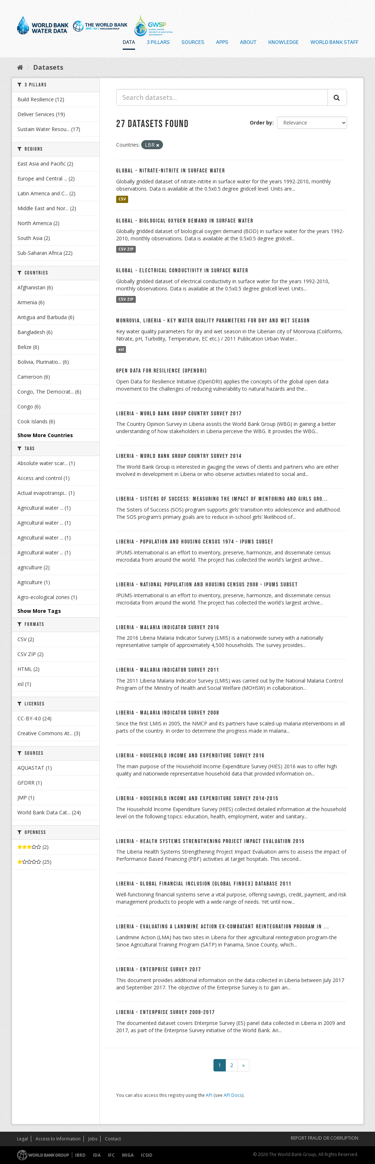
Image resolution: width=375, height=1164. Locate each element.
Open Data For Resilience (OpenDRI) (161, 370)
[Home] (20, 67)
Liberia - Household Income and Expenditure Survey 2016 (190, 755)
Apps (222, 42)
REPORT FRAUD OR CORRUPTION (324, 1138)
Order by (261, 122)
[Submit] (337, 97)
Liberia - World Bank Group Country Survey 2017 (179, 413)
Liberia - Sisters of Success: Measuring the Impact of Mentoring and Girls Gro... (222, 499)
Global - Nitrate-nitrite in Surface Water (170, 170)
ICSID (146, 1155)
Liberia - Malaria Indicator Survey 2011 (167, 670)
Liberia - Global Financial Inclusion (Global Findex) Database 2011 (204, 883)
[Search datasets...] (222, 97)
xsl (121, 349)
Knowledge (283, 42)
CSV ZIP (126, 249)
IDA (97, 1155)
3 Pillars (158, 42)
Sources (193, 42)
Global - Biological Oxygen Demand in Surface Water (184, 220)
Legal (22, 1139)
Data (129, 42)
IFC (111, 1155)
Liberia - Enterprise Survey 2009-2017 (165, 1012)
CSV (122, 199)
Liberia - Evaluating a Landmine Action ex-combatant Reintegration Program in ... (222, 926)
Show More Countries (45, 435)
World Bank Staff (334, 42)
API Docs (233, 1095)
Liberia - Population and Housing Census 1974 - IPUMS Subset (195, 541)
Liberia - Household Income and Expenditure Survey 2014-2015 (197, 798)
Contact (113, 1139)
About (248, 42)
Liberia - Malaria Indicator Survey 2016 (167, 627)
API (209, 1095)
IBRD (80, 1155)
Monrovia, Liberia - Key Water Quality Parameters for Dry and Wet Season (213, 320)
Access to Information (58, 1139)
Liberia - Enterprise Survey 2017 (158, 969)
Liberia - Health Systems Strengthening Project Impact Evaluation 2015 (210, 841)
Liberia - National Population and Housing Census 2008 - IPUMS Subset (207, 584)
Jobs (92, 1139)
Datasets (48, 67)
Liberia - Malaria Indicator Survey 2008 (167, 712)
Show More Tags (39, 610)
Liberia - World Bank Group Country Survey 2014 (179, 456)
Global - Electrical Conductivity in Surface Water (182, 270)
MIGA (128, 1155)
